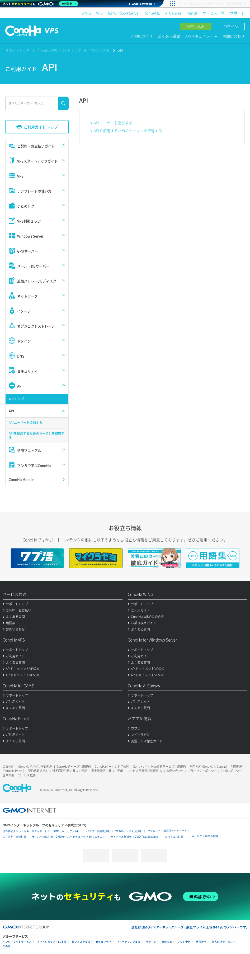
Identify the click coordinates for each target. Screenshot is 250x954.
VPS (99, 13)
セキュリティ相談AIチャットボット (168, 830)
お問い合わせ (234, 36)
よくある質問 (169, 36)
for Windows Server (124, 13)
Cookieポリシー (231, 770)
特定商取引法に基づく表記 (69, 770)
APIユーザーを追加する (113, 122)
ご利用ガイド (141, 36)
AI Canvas (173, 13)
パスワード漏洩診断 (98, 831)
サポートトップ (17, 50)
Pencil (192, 13)
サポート (237, 13)
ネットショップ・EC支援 (52, 941)
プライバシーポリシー (202, 770)
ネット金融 (184, 941)
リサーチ (151, 941)
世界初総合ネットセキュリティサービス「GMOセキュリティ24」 (42, 831)
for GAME (152, 13)
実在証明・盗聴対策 (14, 836)
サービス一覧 (213, 13)
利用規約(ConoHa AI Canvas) (208, 766)
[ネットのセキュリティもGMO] (40, 3)
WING (86, 13)
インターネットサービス (17, 941)
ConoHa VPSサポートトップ (59, 50)
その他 (7, 946)
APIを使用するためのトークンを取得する (128, 130)
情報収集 (167, 941)
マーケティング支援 (128, 941)
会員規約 (8, 766)
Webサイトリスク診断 (128, 831)
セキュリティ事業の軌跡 (203, 836)
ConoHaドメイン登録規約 (35, 766)
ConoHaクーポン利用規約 (112, 766)
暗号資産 (201, 941)
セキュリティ (103, 941)
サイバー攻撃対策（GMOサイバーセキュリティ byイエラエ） (68, 836)
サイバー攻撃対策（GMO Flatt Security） (135, 836)
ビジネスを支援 (81, 941)
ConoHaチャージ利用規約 (73, 766)
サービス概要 (27, 775)
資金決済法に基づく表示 (107, 770)
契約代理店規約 (38, 770)
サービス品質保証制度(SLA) (144, 770)
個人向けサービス (222, 941)
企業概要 (8, 775)
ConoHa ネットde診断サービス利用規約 (159, 766)
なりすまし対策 (174, 836)
